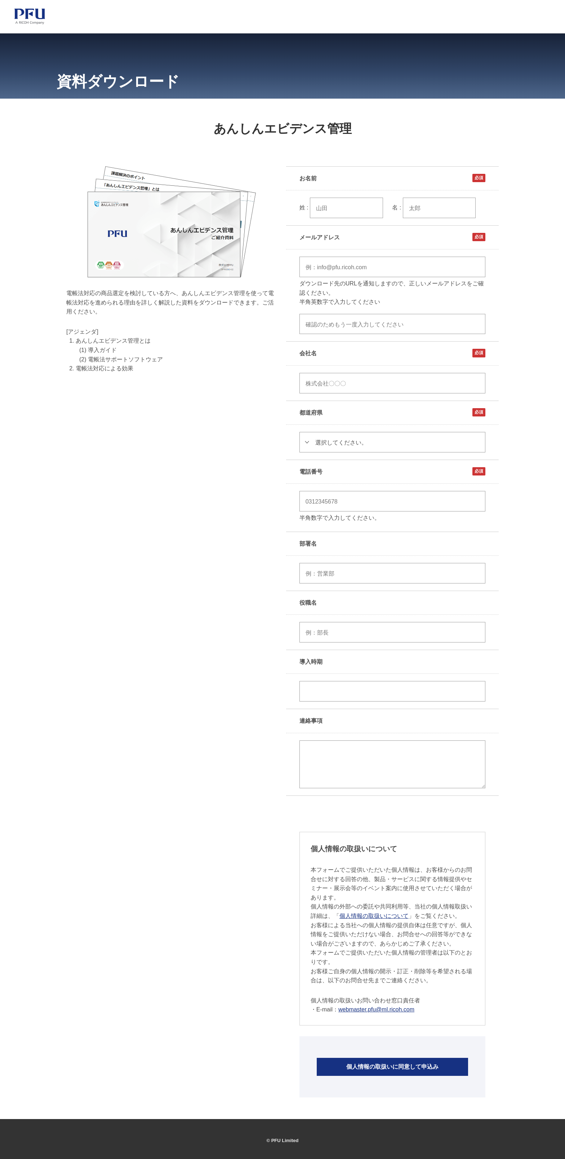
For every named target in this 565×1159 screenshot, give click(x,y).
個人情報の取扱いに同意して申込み (392, 1067)
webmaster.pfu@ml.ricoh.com (376, 1009)
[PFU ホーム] (29, 16)
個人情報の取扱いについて (374, 916)
